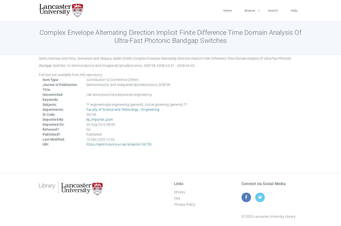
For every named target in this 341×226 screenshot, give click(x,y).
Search (273, 10)
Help (294, 10)
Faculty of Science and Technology (112, 109)
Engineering (150, 109)
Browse (250, 10)
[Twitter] (260, 197)
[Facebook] (246, 197)
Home (227, 10)
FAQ (177, 198)
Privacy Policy (184, 204)
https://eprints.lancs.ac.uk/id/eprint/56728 (119, 144)
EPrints (179, 192)
